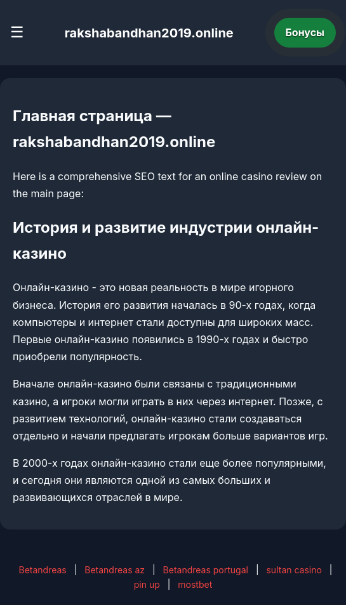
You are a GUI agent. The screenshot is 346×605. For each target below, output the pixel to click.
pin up (147, 584)
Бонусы (305, 32)
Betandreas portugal (205, 569)
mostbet (195, 584)
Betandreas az (114, 569)
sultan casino (293, 569)
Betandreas (42, 569)
